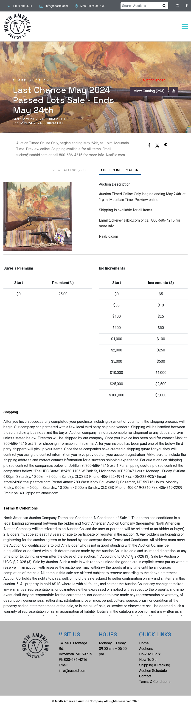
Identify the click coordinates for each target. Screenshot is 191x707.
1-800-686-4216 (23, 6)
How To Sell (148, 659)
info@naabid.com (56, 6)
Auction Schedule (153, 670)
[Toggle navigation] (185, 26)
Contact (145, 676)
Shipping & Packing (154, 665)
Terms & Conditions (155, 681)
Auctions (146, 648)
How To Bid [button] (149, 654)
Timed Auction (31, 80)
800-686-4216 (75, 659)
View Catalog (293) (149, 91)
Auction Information (119, 170)
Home (144, 643)
